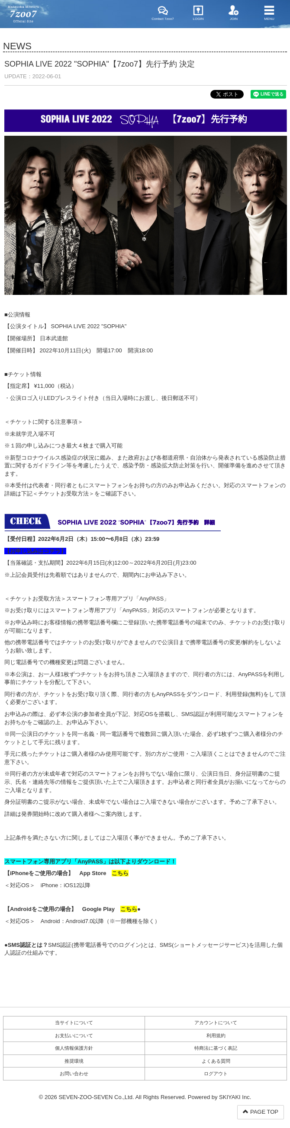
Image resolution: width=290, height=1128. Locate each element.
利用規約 (216, 1035)
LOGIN (198, 13)
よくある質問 (216, 1061)
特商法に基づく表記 (215, 1048)
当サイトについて (74, 1022)
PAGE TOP (260, 1112)
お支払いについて (74, 1035)
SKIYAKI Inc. (235, 1097)
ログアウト (216, 1073)
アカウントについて (215, 1022)
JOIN (234, 13)
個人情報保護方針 (74, 1048)
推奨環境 (74, 1061)
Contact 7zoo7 (162, 13)
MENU (269, 13)
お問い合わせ (74, 1073)
